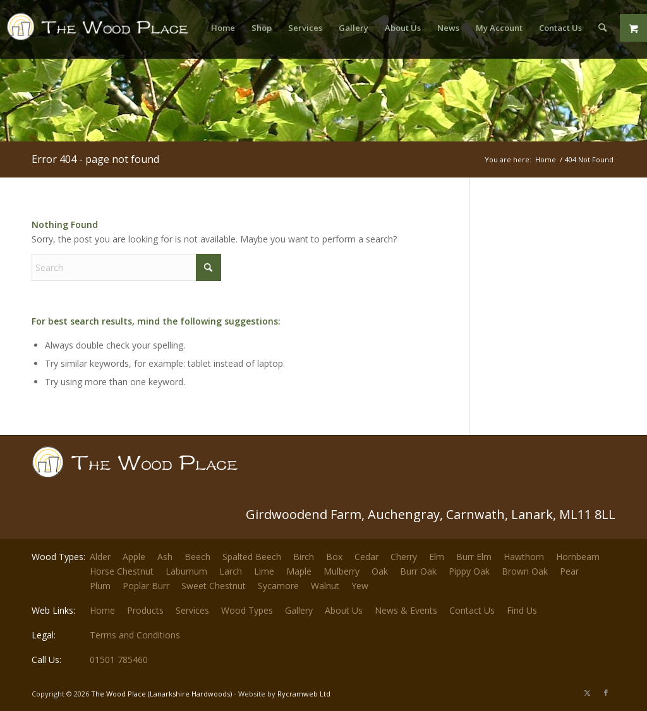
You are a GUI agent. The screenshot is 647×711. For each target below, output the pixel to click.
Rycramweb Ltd (303, 693)
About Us (344, 610)
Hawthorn (524, 557)
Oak (380, 571)
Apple (134, 557)
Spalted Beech (251, 557)
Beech (197, 557)
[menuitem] (223, 28)
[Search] (602, 28)
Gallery (299, 610)
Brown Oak (525, 571)
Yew (359, 586)
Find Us (522, 610)
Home (102, 610)
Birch (303, 557)
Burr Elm (474, 557)
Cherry (403, 557)
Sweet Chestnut (213, 586)
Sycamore (278, 586)
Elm (436, 557)
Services (192, 610)
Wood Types (247, 610)
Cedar (366, 557)
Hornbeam (578, 557)
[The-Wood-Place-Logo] (101, 34)
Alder (100, 557)
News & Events (406, 610)
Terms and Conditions (135, 635)
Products (145, 610)
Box (334, 557)
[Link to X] (586, 692)
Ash (164, 557)
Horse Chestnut (122, 571)
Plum (100, 586)
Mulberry (342, 571)
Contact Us (472, 610)
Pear (569, 571)
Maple (298, 571)
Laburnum (186, 571)
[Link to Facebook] (605, 692)
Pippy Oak (469, 571)
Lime (264, 571)
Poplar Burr (146, 586)
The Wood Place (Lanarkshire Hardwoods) (161, 693)
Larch (230, 571)
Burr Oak (418, 571)
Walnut (325, 586)
